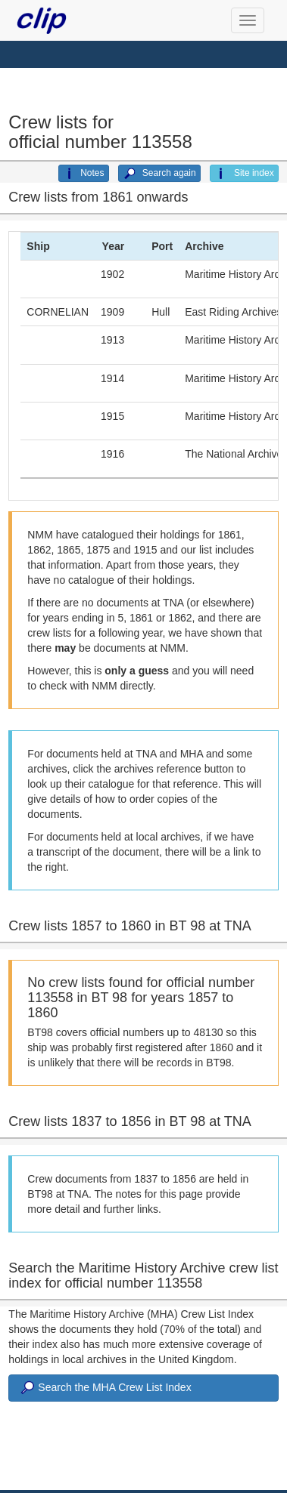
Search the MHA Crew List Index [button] (104, 1388)
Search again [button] (159, 173)
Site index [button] (244, 173)
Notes (83, 173)
